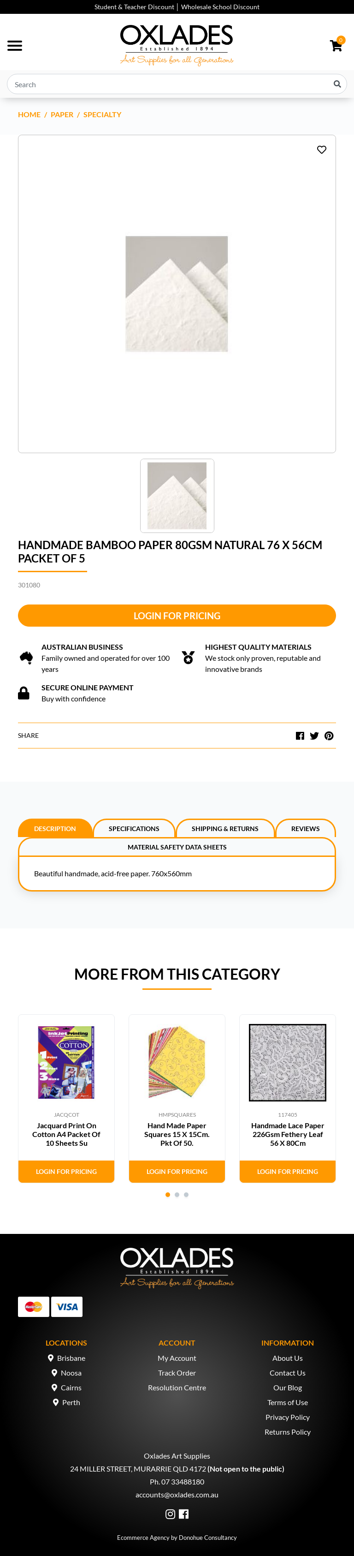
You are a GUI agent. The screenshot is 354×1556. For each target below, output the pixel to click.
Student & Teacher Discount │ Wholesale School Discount (177, 7)
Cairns (71, 1387)
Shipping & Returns (225, 828)
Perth (71, 1402)
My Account (177, 1357)
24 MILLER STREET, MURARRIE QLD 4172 (138, 1468)
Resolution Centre (177, 1387)
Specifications (134, 828)
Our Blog (287, 1387)
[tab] (55, 828)
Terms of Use (287, 1402)
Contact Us (288, 1372)
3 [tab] (186, 1194)
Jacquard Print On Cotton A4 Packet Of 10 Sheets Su (66, 1134)
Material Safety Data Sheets (177, 847)
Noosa (71, 1372)
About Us (287, 1357)
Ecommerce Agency (143, 1537)
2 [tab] (177, 1194)
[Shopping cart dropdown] (336, 46)
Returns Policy (288, 1431)
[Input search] (177, 84)
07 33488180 (182, 1481)
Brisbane (71, 1357)
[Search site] (337, 84)
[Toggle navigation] (15, 46)
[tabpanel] (66, 1098)
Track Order (177, 1372)
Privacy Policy (288, 1416)
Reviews (305, 828)
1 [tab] (167, 1194)
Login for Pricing (177, 615)
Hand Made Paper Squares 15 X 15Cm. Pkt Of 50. (177, 1134)
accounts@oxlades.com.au (177, 1494)
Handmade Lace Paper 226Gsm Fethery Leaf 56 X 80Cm (287, 1134)
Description (55, 828)
